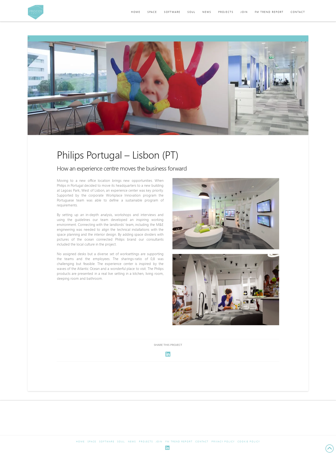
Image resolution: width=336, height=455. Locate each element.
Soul (121, 441)
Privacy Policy (223, 441)
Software (106, 441)
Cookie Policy (248, 441)
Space (92, 441)
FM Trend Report (179, 441)
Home (80, 441)
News (132, 441)
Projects (146, 441)
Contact (201, 441)
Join (159, 441)
